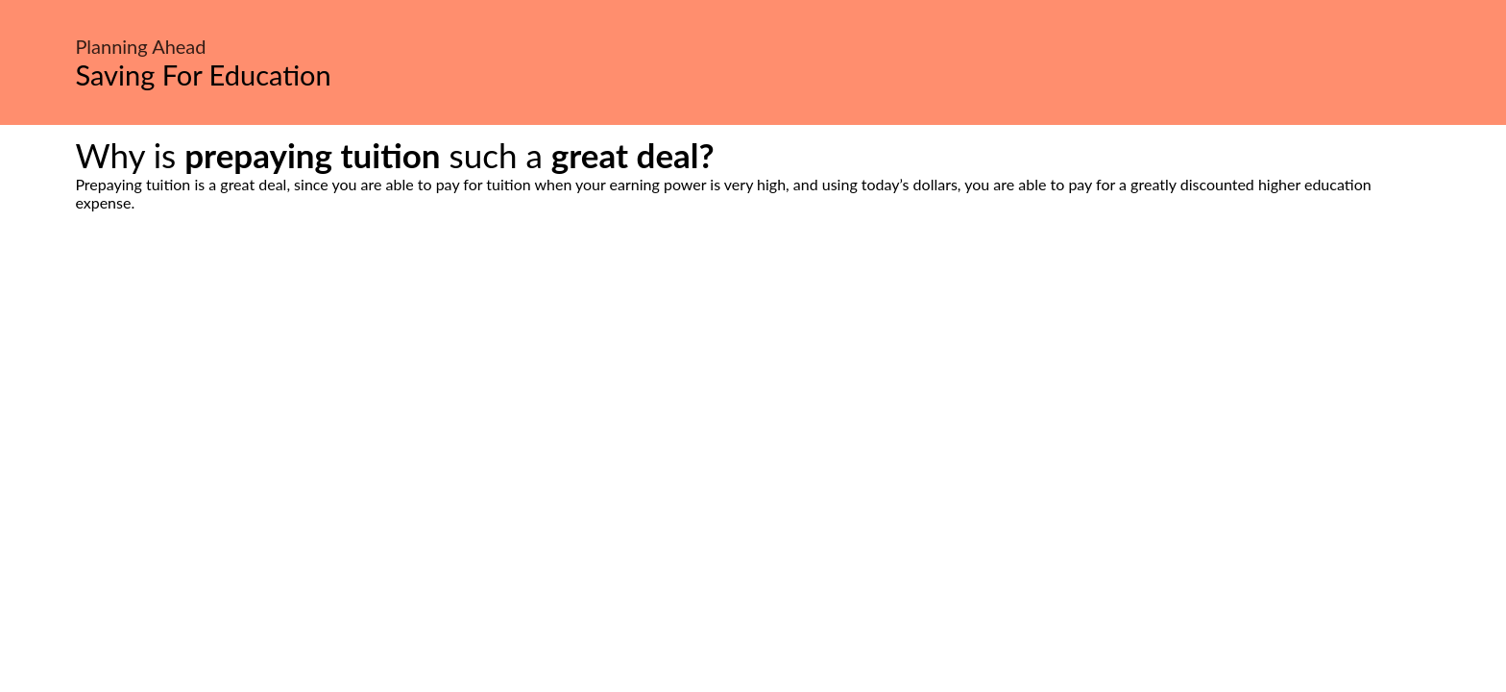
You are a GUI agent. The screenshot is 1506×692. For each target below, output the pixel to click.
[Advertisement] (753, 392)
